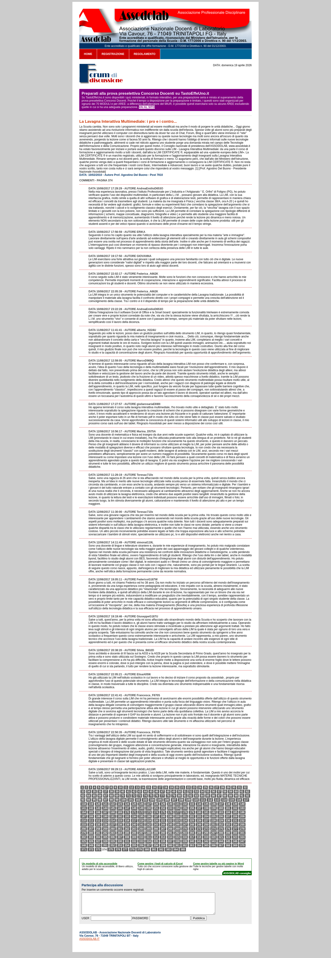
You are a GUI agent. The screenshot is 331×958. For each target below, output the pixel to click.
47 (162, 791)
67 (105, 795)
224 (184, 820)
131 (177, 804)
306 (112, 837)
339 (184, 841)
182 (213, 812)
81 (185, 795)
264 (141, 828)
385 (182, 849)
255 (242, 824)
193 (127, 816)
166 (98, 812)
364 (199, 845)
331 (127, 841)
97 (105, 799)
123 (119, 804)
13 (137, 787)
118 (83, 804)
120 (98, 804)
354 (127, 845)
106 (166, 799)
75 (150, 795)
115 (231, 799)
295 (199, 833)
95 (94, 799)
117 (246, 799)
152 (163, 808)
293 (184, 833)
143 (98, 808)
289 (156, 833)
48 (168, 791)
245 (170, 824)
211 (90, 820)
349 (90, 845)
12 (131, 787)
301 (242, 833)
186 (242, 812)
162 (235, 808)
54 (202, 791)
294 (192, 833)
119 (90, 804)
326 (90, 841)
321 (220, 837)
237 (112, 824)
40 (122, 791)
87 (219, 795)
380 (146, 849)
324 (242, 837)
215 (119, 820)
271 (192, 828)
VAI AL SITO (147, 107)
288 (148, 833)
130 (170, 804)
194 (134, 816)
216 (127, 820)
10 (120, 787)
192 (119, 816)
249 (199, 824)
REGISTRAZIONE (113, 54)
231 (235, 820)
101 (130, 799)
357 (148, 845)
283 (112, 833)
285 (127, 833)
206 (220, 816)
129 (163, 804)
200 (177, 816)
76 (156, 795)
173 (148, 812)
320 (213, 837)
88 (224, 795)
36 (99, 791)
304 (98, 837)
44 (145, 791)
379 (139, 849)
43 (139, 791)
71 (128, 795)
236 (105, 824)
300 (235, 833)
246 (177, 824)
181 (206, 812)
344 (220, 841)
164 (83, 812)
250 (206, 824)
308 (127, 837)
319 (206, 837)
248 (192, 824)
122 (112, 804)
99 (116, 799)
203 (199, 816)
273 (206, 828)
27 (216, 787)
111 (202, 799)
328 (105, 841)
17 (159, 787)
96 (99, 799)
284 (119, 833)
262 (127, 828)
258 (98, 828)
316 (184, 837)
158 (206, 808)
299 (228, 833)
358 (156, 845)
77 (162, 795)
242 (148, 824)
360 (170, 845)
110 (195, 799)
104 (152, 799)
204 (206, 816)
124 (127, 804)
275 (220, 828)
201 (184, 816)
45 (150, 791)
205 (213, 816)
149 (141, 808)
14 (142, 787)
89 (230, 795)
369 (235, 845)
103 (145, 799)
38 (111, 791)
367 (220, 845)
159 (213, 808)
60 (236, 791)
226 (199, 820)
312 (156, 837)
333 (141, 841)
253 (228, 824)
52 (190, 791)
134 (199, 804)
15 (148, 787)
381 (154, 849)
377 (125, 849)
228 (213, 820)
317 (192, 837)
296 (206, 833)
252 (220, 824)
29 (228, 787)
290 (163, 833)
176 (170, 812)
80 (179, 795)
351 (105, 845)
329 (112, 841)
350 (98, 845)
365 (206, 845)
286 (134, 833)
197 (156, 816)
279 (83, 833)
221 (163, 820)
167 (105, 812)
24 (199, 787)
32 (245, 787)
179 (192, 812)
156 (192, 808)
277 (235, 828)
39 (116, 791)
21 (182, 787)
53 (196, 791)
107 (174, 799)
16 (154, 787)
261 (119, 828)
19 (171, 787)
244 (163, 824)
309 (134, 837)
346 (235, 841)
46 (156, 791)
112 (210, 799)
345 (228, 841)
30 (233, 787)
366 (213, 845)
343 (213, 841)
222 (170, 820)
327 (98, 841)
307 (119, 837)
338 (177, 841)
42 (133, 791)
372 (90, 849)
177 (177, 812)
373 (98, 849)
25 (205, 787)
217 (134, 820)
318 (199, 837)
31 (239, 787)
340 (192, 841)
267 (163, 828)
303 (90, 837)
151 (156, 808)
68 (111, 795)
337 (170, 841)
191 (112, 816)
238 (119, 824)
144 (105, 808)
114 (224, 799)
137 (220, 804)
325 (83, 841)
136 (213, 804)
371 (83, 849)
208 (235, 816)
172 (141, 812)
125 (134, 804)
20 (176, 787)
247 (184, 824)
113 (217, 799)
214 (112, 820)
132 (184, 804)
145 (112, 808)
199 (170, 816)
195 (141, 816)
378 (132, 849)
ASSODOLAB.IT (89, 943)
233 (83, 824)
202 (192, 816)
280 (90, 833)
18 (165, 787)
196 (148, 816)
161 (228, 808)
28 (222, 787)
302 (83, 837)
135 (206, 804)
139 (235, 804)
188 (90, 816)
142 (90, 808)
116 (239, 799)
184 (228, 812)
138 (228, 804)
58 (224, 791)
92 (247, 795)
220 (156, 820)
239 (127, 824)
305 (105, 837)
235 (98, 824)
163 (242, 808)
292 (177, 833)
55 (207, 791)
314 (170, 837)
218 (141, 820)
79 (173, 795)
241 (141, 824)
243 (156, 824)
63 (82, 795)
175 (163, 812)
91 (241, 795)
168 (112, 812)
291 (170, 833)
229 (220, 820)
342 (206, 841)
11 (125, 787)
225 (192, 820)
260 (112, 828)
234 (90, 824)
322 (228, 837)
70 (122, 795)
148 (134, 808)
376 (118, 849)
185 (235, 812)
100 (123, 799)
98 (111, 799)
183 (220, 812)
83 (196, 795)
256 (83, 828)
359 (163, 845)
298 (220, 833)
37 (105, 791)
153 (170, 808)
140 (242, 804)
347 (242, 841)
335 (156, 841)
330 (119, 841)
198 (163, 816)
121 (105, 804)
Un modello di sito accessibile (99, 863)
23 (193, 787)
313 (163, 837)
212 (98, 820)
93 (82, 799)
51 (185, 791)
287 (141, 833)
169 (119, 812)
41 (128, 791)
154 (177, 808)
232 (242, 820)
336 (163, 841)
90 (236, 795)
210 (83, 820)
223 (177, 820)
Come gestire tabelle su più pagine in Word (218, 863)
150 (148, 808)
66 (99, 795)
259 (105, 828)
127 (148, 804)
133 (192, 804)
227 (206, 820)
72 (133, 795)
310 (141, 837)
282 (105, 833)
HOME (88, 54)
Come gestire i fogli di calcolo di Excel (160, 863)
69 (116, 795)
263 (134, 828)
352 (112, 845)
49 (173, 791)
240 (134, 824)
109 (188, 799)
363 (192, 845)
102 (138, 799)
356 (141, 845)
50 (179, 791)
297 (213, 833)
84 (202, 795)
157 (199, 808)
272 (199, 828)
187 (83, 816)
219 (148, 820)
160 (220, 808)
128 (156, 804)
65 (94, 795)
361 (177, 845)
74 (145, 795)
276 (228, 828)
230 (228, 820)
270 (184, 828)
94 (88, 799)
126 (141, 804)
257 (90, 828)
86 (213, 795)
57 (219, 791)
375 (110, 849)
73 (139, 795)
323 (235, 837)
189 (98, 816)
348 (83, 845)
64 (88, 795)
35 (94, 791)
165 (90, 812)
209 (242, 816)
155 (184, 808)
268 (170, 828)
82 (190, 795)
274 (213, 828)
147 (127, 808)
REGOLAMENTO (144, 54)
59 (230, 791)
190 (105, 816)
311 (148, 837)
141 (83, 808)
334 (148, 841)
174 (156, 812)
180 (199, 812)
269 (177, 828)
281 (98, 833)
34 (88, 791)
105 (159, 799)
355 (134, 845)
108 (181, 799)
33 (82, 791)
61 (241, 791)
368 (228, 845)
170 (127, 812)
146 (119, 808)
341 (199, 841)
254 (235, 824)
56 (213, 791)
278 (242, 828)
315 (177, 837)
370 (242, 845)
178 (184, 812)
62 (247, 791)
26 (211, 787)
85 (207, 795)
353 (119, 845)
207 (228, 816)
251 (213, 824)
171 (134, 812)
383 (168, 849)
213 (105, 820)
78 (168, 795)
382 (161, 849)
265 (148, 828)
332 (134, 841)
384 (175, 849)
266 (156, 828)
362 (184, 845)
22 (188, 787)
